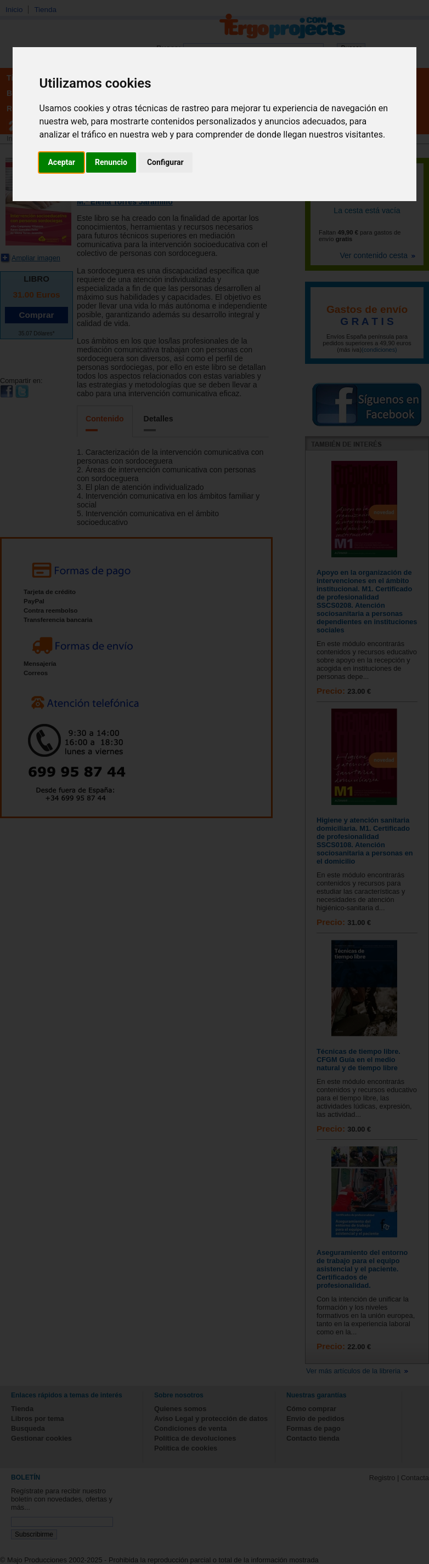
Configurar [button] (165, 162)
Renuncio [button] (111, 162)
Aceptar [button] (61, 162)
